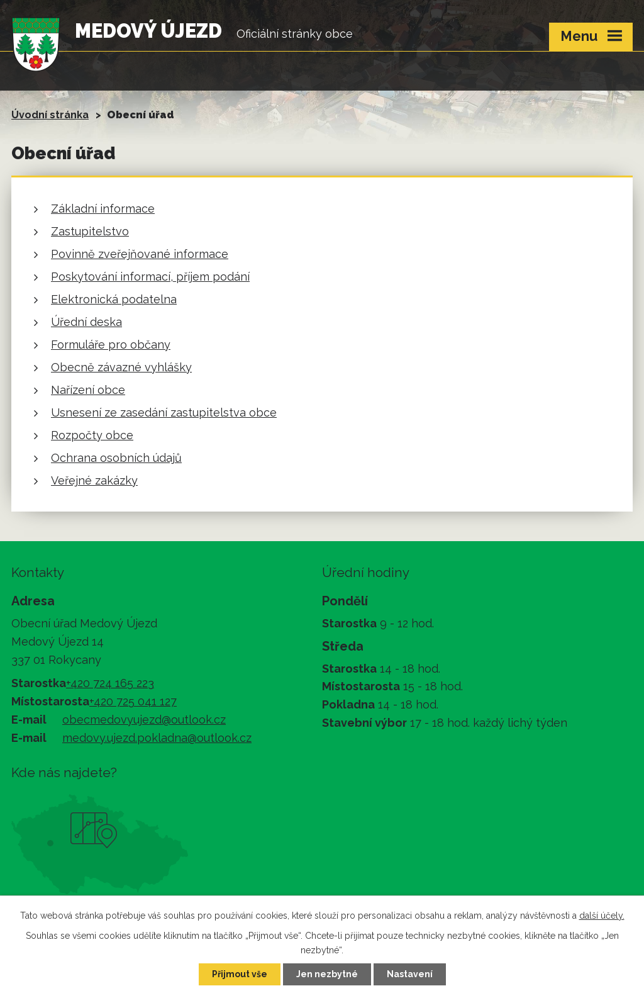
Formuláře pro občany (110, 344)
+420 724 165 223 (110, 683)
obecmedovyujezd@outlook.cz (144, 719)
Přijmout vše (239, 974)
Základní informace (103, 208)
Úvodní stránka (50, 115)
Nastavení (410, 974)
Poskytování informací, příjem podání (150, 276)
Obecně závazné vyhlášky (121, 367)
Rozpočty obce (92, 435)
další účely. (602, 916)
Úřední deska (86, 321)
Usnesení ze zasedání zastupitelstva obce (164, 412)
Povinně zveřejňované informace (139, 254)
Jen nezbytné (327, 974)
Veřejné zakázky (94, 480)
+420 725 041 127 (133, 701)
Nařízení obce (88, 389)
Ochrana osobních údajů (116, 457)
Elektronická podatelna (114, 299)
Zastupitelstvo (90, 231)
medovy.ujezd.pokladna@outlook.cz (157, 737)
